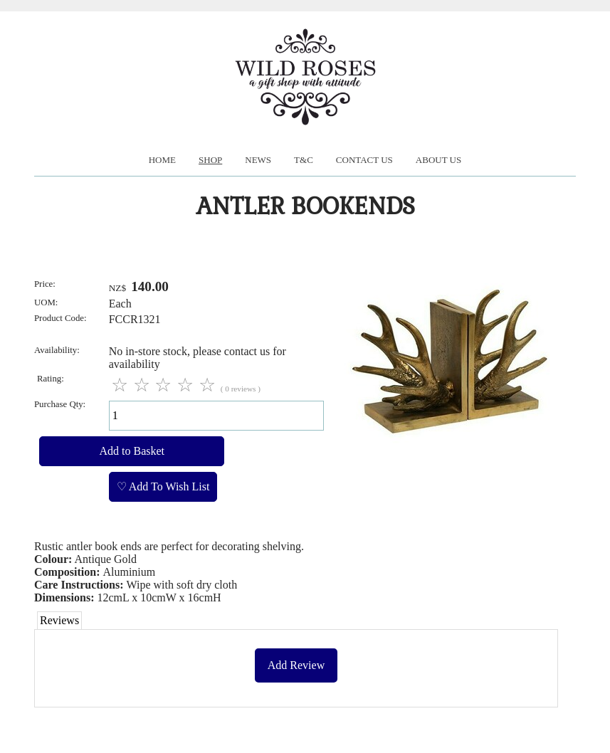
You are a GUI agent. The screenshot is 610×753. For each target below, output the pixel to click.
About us (438, 159)
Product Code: (60, 318)
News (258, 159)
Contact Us (364, 159)
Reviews (59, 620)
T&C (303, 159)
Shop (210, 159)
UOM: (46, 302)
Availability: (57, 350)
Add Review (296, 665)
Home (162, 159)
